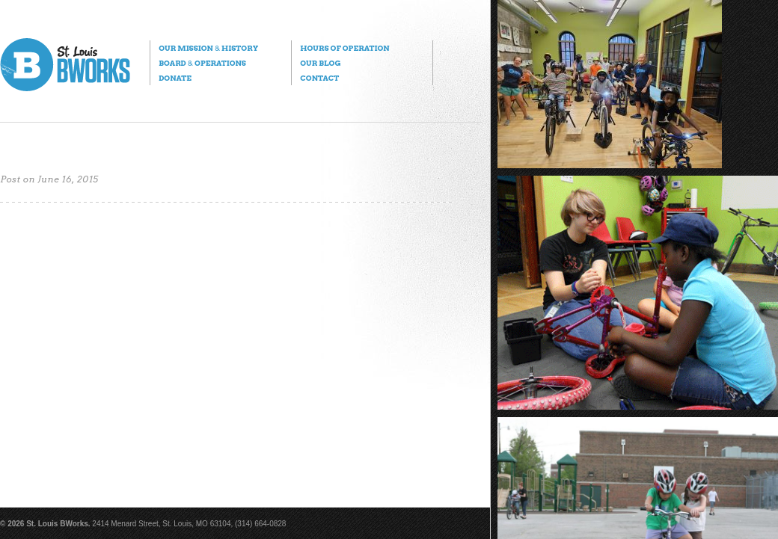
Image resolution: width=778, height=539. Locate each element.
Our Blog (320, 62)
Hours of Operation (344, 47)
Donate (175, 77)
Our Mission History (208, 47)
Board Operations (202, 62)
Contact (319, 77)
